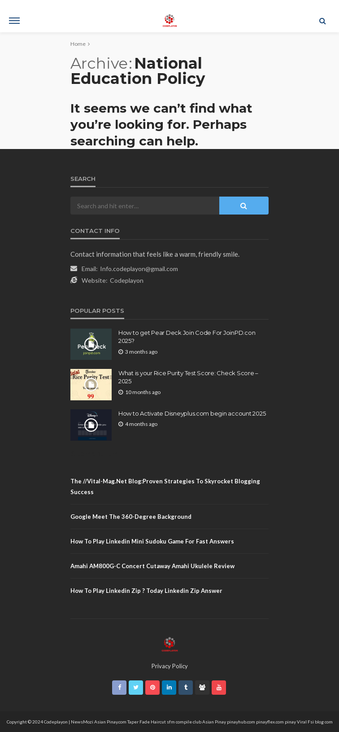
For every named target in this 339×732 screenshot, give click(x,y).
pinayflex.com (270, 721)
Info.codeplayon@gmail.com (139, 268)
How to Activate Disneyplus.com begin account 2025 (191, 413)
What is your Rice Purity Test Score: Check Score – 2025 (188, 377)
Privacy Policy (170, 666)
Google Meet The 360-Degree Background (130, 516)
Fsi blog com (320, 721)
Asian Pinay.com (110, 721)
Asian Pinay (214, 721)
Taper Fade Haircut (146, 721)
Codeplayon (126, 280)
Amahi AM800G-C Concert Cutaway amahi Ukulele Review (152, 566)
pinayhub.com (241, 721)
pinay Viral (296, 721)
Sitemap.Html (95, 453)
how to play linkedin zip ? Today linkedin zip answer (146, 590)
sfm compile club (184, 721)
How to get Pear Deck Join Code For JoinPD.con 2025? (186, 336)
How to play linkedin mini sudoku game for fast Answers (152, 541)
